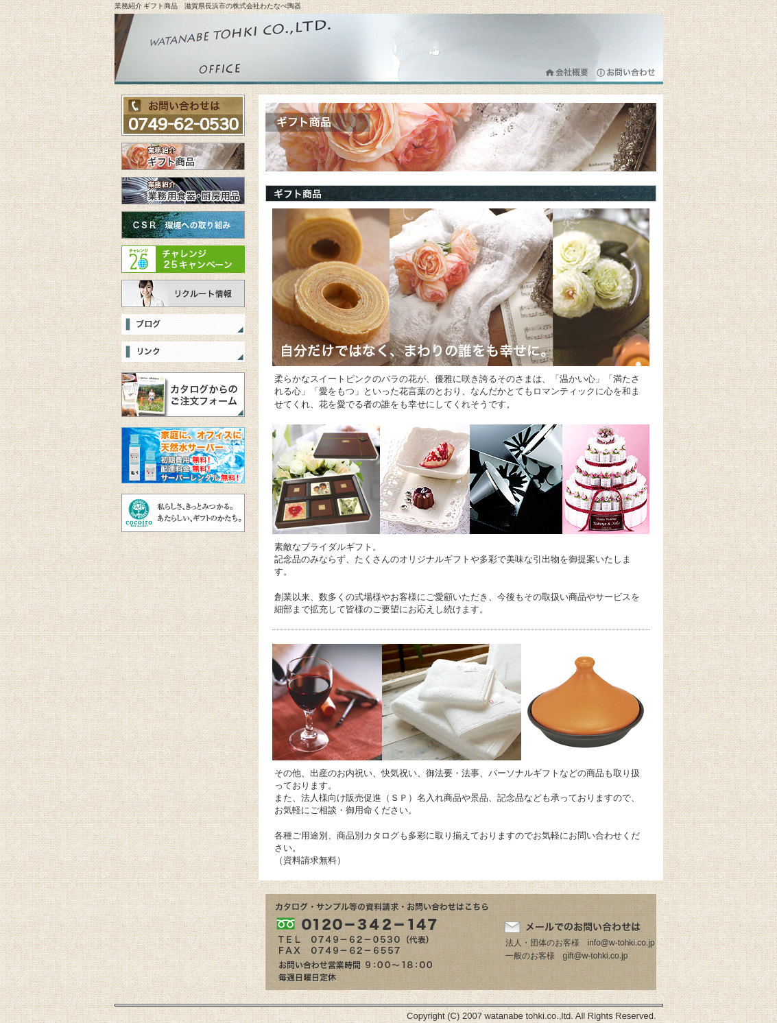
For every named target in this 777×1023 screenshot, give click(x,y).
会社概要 (567, 72)
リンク (183, 351)
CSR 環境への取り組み (183, 225)
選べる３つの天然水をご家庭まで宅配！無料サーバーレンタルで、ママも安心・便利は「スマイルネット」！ (183, 455)
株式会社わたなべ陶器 (238, 49)
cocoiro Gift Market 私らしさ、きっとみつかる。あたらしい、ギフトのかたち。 (183, 513)
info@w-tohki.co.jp (621, 943)
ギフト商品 (183, 156)
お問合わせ (626, 72)
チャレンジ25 (183, 259)
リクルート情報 (183, 293)
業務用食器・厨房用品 (183, 190)
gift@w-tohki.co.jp (595, 956)
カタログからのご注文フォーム (183, 394)
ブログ (183, 324)
